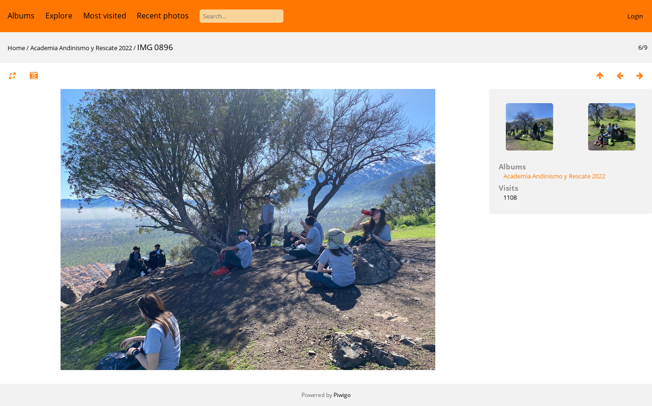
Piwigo (342, 395)
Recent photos (163, 15)
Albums (21, 15)
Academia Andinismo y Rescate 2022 (81, 48)
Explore (58, 15)
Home (16, 48)
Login (635, 16)
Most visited (104, 15)
